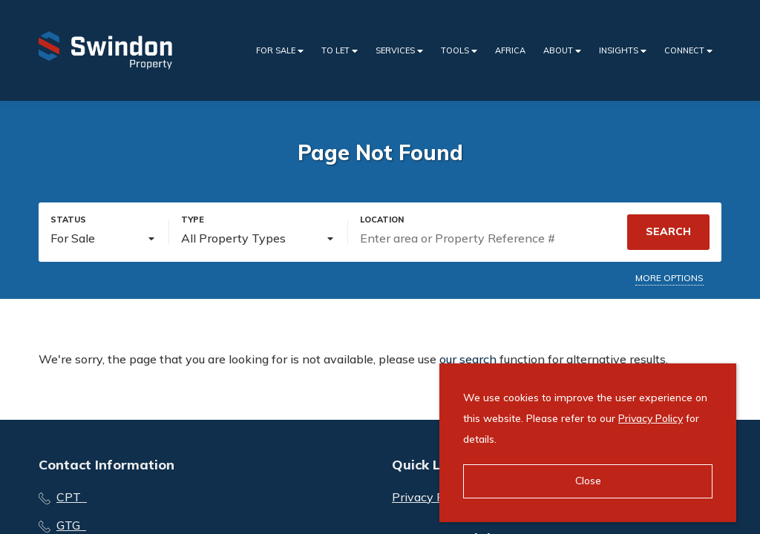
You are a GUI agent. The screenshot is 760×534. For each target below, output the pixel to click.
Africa (510, 50)
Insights (622, 50)
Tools (459, 50)
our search (468, 359)
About (562, 50)
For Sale (280, 50)
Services (399, 50)
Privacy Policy (650, 418)
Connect (688, 50)
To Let (339, 50)
